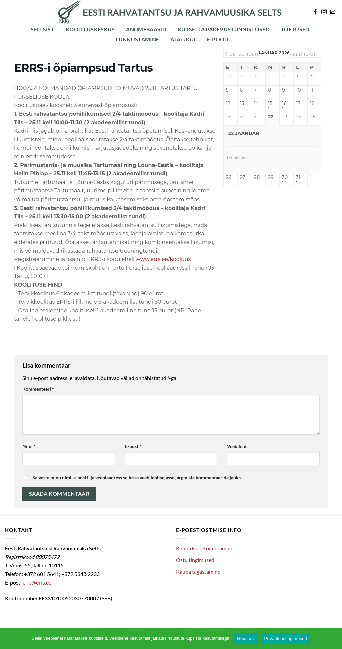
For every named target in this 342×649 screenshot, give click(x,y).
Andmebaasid (146, 29)
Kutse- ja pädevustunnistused (224, 29)
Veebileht (237, 446)
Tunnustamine (137, 39)
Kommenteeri (38, 389)
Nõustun (245, 638)
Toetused (295, 29)
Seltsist (42, 29)
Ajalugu (182, 39)
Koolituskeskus (90, 29)
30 (285, 177)
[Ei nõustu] (333, 640)
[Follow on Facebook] (315, 12)
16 (284, 103)
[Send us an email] (332, 12)
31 (298, 177)
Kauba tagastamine (198, 571)
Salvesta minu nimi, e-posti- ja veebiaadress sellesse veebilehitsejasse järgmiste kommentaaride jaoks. (137, 477)
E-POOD (218, 39)
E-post (133, 446)
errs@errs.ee (37, 582)
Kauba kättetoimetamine (204, 548)
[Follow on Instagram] (324, 12)
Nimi (29, 446)
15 (270, 103)
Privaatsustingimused (285, 638)
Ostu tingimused (195, 560)
